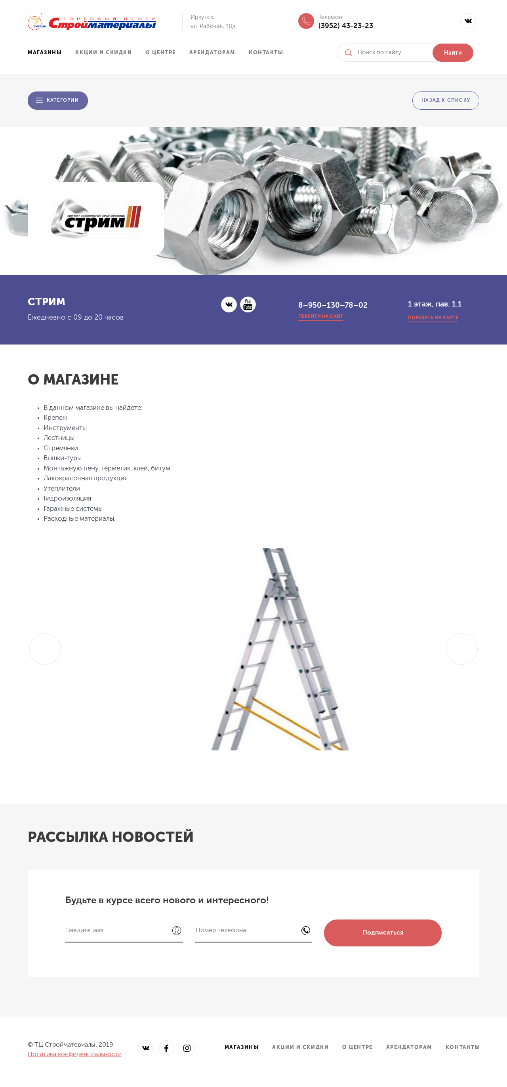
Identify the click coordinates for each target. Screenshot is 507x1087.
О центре (160, 52)
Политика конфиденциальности (75, 1054)
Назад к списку (445, 100)
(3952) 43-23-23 (345, 26)
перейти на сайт (320, 316)
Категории (63, 100)
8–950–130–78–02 (333, 305)
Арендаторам (212, 52)
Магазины (45, 52)
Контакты (266, 52)
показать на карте (433, 318)
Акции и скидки (103, 52)
